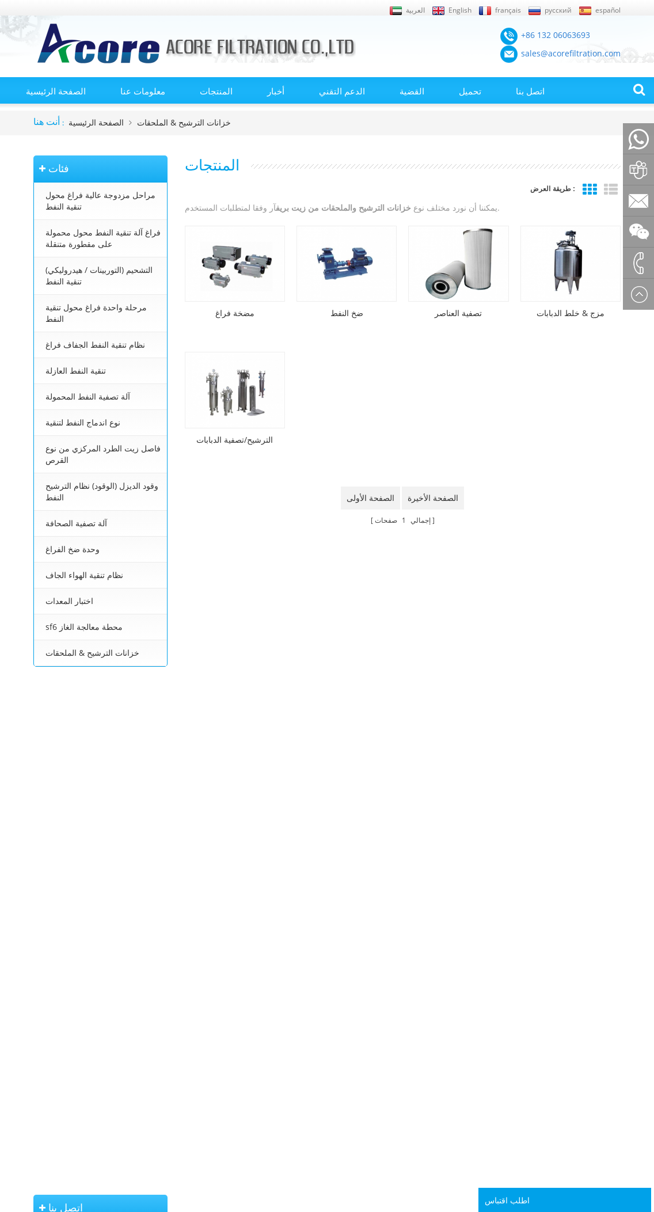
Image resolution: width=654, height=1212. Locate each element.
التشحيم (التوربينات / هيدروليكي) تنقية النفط (99, 275)
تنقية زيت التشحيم (310, 1068)
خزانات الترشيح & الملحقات (184, 122)
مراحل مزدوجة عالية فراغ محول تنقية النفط (100, 200)
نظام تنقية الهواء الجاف (84, 574)
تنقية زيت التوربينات (312, 1051)
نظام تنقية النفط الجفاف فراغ (95, 344)
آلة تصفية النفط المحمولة (87, 396)
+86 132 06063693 (73, 747)
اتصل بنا (530, 91)
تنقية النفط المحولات (313, 969)
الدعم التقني (342, 91)
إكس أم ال (50, 1018)
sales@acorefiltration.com (88, 783)
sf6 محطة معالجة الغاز (84, 626)
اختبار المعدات (69, 600)
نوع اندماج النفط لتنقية (82, 422)
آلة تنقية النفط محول (313, 986)
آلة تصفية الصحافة (76, 523)
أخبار (275, 91)
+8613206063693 (71, 820)
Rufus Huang (579, 1134)
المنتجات (216, 91)
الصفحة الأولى (370, 497)
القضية (412, 91)
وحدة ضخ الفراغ (72, 549)
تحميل (470, 91)
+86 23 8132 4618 (72, 844)
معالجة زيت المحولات (314, 1018)
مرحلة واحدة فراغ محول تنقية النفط (96, 313)
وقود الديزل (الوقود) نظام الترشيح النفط (101, 491)
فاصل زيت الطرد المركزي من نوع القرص (103, 454)
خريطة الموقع (55, 1002)
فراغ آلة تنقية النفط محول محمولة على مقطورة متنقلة (103, 238)
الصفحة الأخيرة (433, 497)
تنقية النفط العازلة (75, 370)
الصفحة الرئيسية (56, 91)
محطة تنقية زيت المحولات (321, 1002)
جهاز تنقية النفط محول (316, 1035)
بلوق (40, 1068)
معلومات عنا (142, 91)
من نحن (45, 1035)
